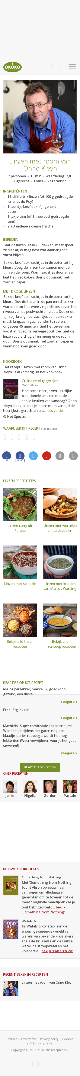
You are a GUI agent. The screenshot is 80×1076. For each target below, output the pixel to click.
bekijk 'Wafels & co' (57, 951)
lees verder (55, 410)
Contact (11, 1039)
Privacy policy (49, 1039)
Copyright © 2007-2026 (27, 1050)
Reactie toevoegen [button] (40, 767)
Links (48, 1043)
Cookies (67, 1039)
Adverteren (28, 1039)
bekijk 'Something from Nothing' (43, 909)
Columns (35, 1043)
